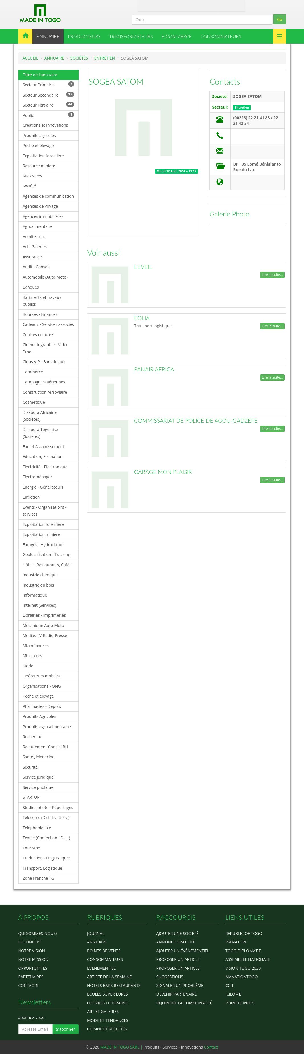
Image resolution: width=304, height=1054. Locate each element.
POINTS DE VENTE (104, 950)
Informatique (35, 595)
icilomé (233, 994)
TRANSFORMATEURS (131, 36)
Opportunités (33, 968)
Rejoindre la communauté (184, 1003)
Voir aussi (103, 252)
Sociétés (79, 58)
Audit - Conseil (36, 266)
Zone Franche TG (38, 878)
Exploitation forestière (43, 155)
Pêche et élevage (38, 145)
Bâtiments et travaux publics (42, 301)
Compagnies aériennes (44, 382)
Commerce (33, 372)
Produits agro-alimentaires (47, 726)
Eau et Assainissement (43, 446)
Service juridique (38, 777)
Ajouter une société (177, 933)
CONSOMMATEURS (220, 36)
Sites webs (32, 176)
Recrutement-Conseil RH (45, 746)
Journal (95, 933)
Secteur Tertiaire (48, 105)
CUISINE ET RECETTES (107, 1028)
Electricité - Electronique (45, 466)
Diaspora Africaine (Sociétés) (40, 416)
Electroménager (37, 476)
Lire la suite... (272, 274)
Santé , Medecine (38, 756)
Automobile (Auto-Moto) (45, 277)
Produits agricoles (39, 135)
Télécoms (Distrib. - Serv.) (46, 817)
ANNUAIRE (48, 36)
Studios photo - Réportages (48, 807)
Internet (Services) (39, 605)
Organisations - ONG (42, 686)
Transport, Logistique (42, 868)
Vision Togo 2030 (243, 968)
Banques (31, 287)
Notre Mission (33, 959)
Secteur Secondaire (48, 95)
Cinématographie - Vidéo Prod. (46, 348)
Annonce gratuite (175, 942)
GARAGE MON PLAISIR (163, 472)
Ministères (32, 655)
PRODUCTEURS (84, 36)
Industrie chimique (40, 574)
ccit (229, 985)
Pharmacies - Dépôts (42, 706)
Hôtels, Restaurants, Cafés (47, 564)
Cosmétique (34, 402)
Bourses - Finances (40, 314)
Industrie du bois (38, 585)
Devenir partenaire (176, 994)
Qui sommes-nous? (38, 933)
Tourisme (31, 848)
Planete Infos (239, 1003)
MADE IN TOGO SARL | (122, 1047)
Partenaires (31, 976)
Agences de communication (48, 196)
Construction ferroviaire (45, 392)
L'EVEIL (143, 267)
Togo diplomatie (243, 950)
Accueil (30, 58)
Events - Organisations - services (45, 510)
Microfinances (36, 645)
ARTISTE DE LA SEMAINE (109, 976)
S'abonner (65, 1029)
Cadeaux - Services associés (48, 324)
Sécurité (30, 767)
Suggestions (169, 976)
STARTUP (31, 797)
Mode (28, 666)
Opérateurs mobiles (41, 676)
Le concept (30, 942)
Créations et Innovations (45, 125)
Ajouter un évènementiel (182, 950)
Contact (165, 5)
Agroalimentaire (38, 226)
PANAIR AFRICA (154, 369)
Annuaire (54, 58)
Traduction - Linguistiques (47, 858)
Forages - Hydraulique (43, 544)
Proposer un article (178, 959)
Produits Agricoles (39, 716)
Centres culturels (38, 334)
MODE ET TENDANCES (107, 1020)
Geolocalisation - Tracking (46, 554)
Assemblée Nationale (247, 959)
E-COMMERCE (177, 36)
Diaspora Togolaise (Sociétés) (40, 433)
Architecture (34, 236)
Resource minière (39, 165)
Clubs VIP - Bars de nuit (44, 361)
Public (48, 115)
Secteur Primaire (48, 84)
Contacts (224, 81)
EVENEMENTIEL (101, 968)
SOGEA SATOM (116, 81)
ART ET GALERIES (103, 1011)
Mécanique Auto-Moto (43, 625)
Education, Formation (43, 456)
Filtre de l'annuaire (40, 74)
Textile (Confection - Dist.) (46, 837)
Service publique (38, 787)
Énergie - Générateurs (43, 487)
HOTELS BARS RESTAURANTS (113, 985)
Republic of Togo (243, 933)
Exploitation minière (41, 534)
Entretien (104, 58)
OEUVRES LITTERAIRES (107, 1003)
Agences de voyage (40, 206)
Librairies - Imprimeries (44, 615)
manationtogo (241, 976)
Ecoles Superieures (107, 994)
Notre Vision (31, 950)
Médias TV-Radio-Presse (45, 635)
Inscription (222, 5)
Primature (236, 942)
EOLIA (142, 318)
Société (29, 186)
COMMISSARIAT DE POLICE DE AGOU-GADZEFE (196, 420)
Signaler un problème (179, 985)
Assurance (32, 257)
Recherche (32, 736)
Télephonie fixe (37, 827)
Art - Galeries (35, 246)
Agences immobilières (43, 216)
